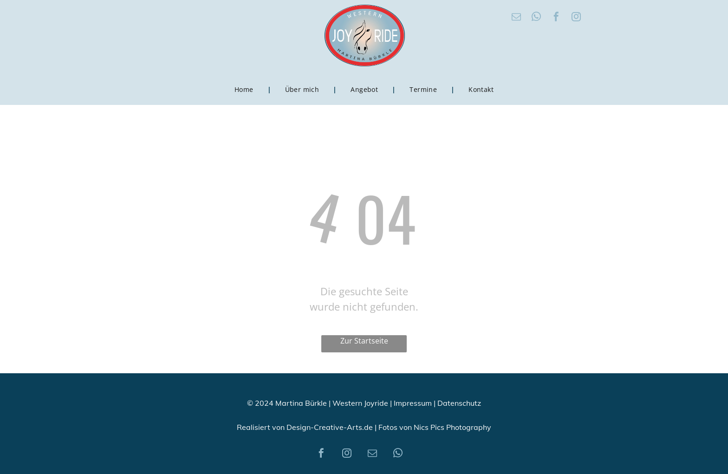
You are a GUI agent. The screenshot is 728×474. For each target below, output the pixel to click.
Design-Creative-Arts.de (329, 427)
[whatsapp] (536, 18)
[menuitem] (246, 89)
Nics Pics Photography (452, 427)
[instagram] (576, 18)
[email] (516, 18)
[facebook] (556, 18)
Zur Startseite (364, 341)
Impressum (413, 403)
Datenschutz (459, 403)
